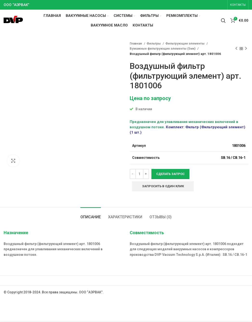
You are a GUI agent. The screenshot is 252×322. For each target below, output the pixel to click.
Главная (136, 43)
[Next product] (246, 48)
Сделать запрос (170, 174)
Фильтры (154, 43)
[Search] (223, 20)
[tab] (90, 214)
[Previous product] (236, 48)
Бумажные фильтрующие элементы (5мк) (163, 48)
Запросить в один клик (163, 186)
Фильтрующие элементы (185, 43)
